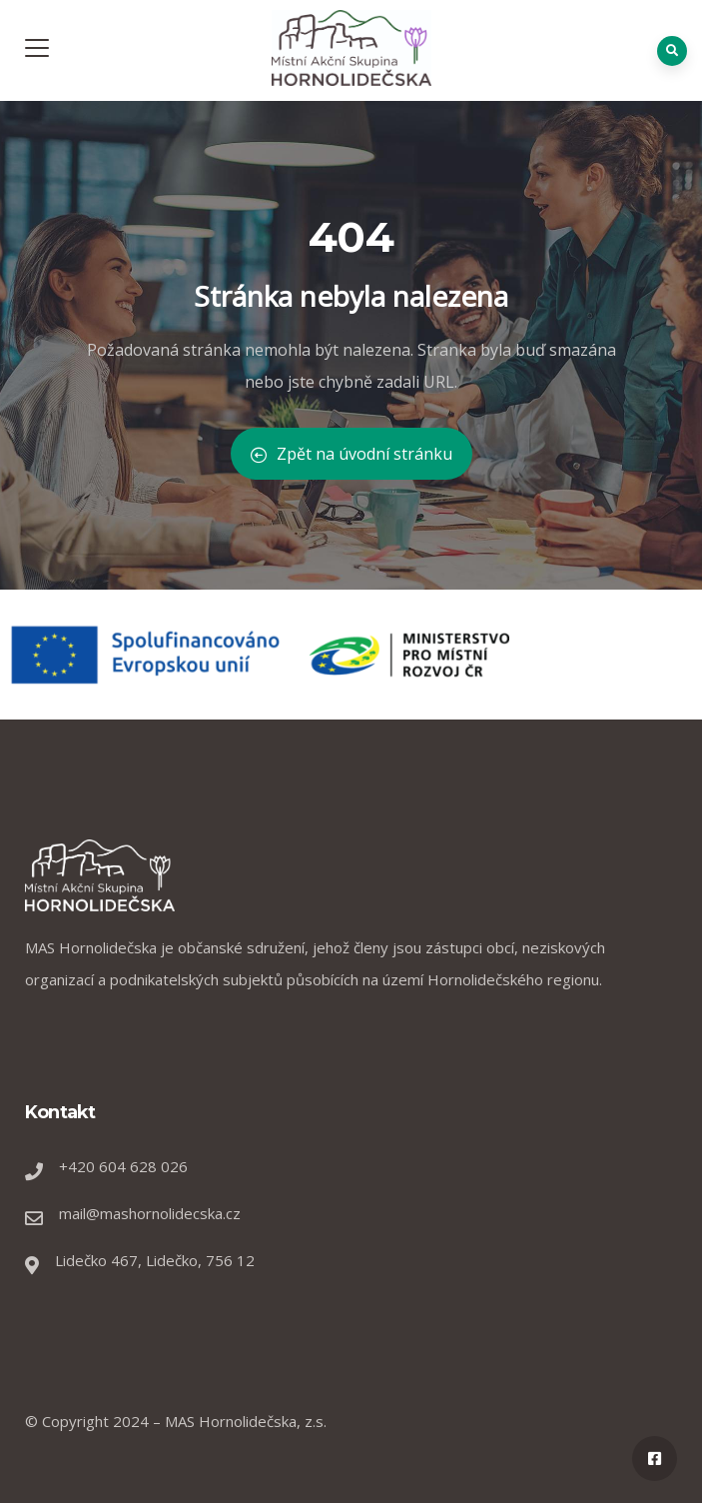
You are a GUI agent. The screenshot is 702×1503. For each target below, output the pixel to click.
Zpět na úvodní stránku (351, 454)
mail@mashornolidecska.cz (150, 1213)
